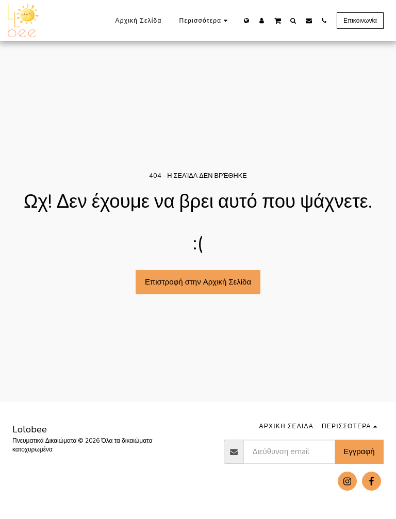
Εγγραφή (358, 451)
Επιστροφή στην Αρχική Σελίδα (198, 282)
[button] (277, 20)
